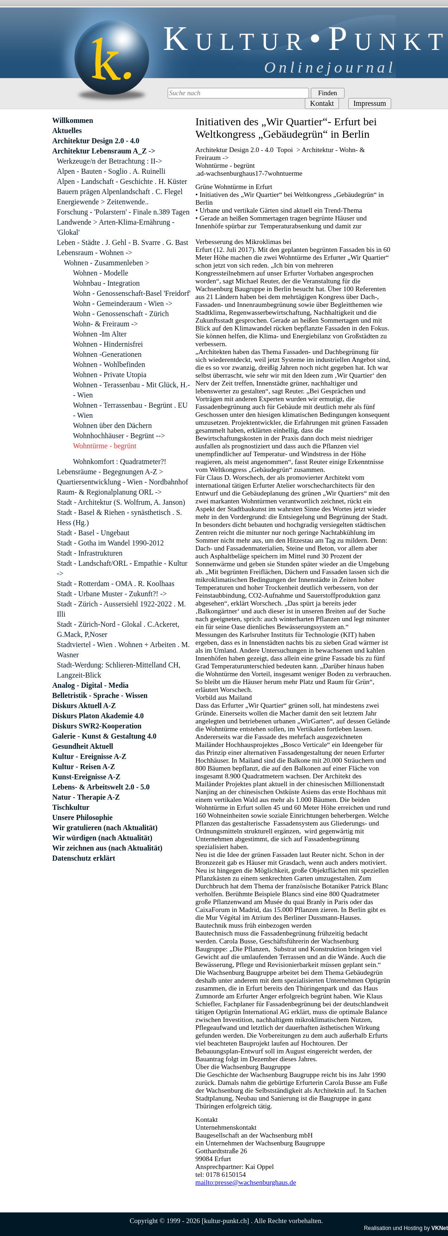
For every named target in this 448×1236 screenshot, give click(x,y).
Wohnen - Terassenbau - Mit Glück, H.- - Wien (131, 390)
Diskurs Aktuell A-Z (84, 706)
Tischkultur (71, 807)
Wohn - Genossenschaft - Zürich (121, 314)
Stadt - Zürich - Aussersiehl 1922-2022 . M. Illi (121, 609)
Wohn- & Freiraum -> (105, 324)
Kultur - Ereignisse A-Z (89, 756)
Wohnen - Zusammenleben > (106, 263)
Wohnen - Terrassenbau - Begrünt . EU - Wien (130, 410)
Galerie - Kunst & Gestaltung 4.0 (104, 736)
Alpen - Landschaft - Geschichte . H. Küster (122, 181)
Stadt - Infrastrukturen (89, 553)
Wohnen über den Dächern (112, 425)
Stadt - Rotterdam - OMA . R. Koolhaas (116, 583)
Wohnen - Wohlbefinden (109, 364)
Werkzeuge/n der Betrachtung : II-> (109, 161)
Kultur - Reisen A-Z (83, 767)
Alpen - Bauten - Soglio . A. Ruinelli (111, 171)
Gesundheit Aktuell (82, 746)
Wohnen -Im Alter (100, 334)
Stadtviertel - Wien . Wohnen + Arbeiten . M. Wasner (123, 650)
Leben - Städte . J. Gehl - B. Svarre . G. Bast (122, 242)
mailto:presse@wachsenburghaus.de (245, 1182)
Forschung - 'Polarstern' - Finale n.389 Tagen (123, 212)
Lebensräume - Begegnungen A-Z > (110, 472)
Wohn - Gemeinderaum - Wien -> (122, 303)
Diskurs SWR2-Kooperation (96, 726)
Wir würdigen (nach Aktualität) (102, 838)
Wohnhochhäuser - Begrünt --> (119, 436)
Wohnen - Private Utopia (109, 375)
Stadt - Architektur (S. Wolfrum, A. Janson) (121, 502)
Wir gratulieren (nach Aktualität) (104, 828)
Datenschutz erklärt (83, 858)
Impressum (369, 103)
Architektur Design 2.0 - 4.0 (95, 141)
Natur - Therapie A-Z (86, 797)
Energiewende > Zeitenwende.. (103, 202)
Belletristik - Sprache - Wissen (100, 695)
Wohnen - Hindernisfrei (108, 344)
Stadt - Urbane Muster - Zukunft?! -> (112, 594)
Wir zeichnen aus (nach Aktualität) (107, 848)
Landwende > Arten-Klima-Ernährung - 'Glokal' (116, 227)
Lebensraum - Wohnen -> (94, 253)
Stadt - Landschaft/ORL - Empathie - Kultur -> (122, 568)
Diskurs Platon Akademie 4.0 (98, 716)
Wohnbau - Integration (106, 283)
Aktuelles (67, 131)
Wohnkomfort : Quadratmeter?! (119, 461)
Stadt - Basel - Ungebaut (93, 533)
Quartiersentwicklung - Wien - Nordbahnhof (122, 482)
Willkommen (72, 120)
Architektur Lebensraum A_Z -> (103, 151)
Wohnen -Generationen (107, 354)
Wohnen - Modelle (100, 273)
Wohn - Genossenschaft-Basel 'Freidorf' (132, 293)
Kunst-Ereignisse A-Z (86, 777)
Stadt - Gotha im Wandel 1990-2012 (110, 543)
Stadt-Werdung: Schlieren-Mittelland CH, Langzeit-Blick (119, 670)
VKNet (439, 1228)
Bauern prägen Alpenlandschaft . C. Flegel (119, 192)
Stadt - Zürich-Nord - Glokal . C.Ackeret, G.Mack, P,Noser (118, 629)
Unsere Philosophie (82, 817)
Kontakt (322, 103)
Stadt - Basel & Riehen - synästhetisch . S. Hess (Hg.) (119, 517)
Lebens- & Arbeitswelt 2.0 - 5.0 (101, 787)
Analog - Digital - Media (90, 685)
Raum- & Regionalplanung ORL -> (109, 492)
